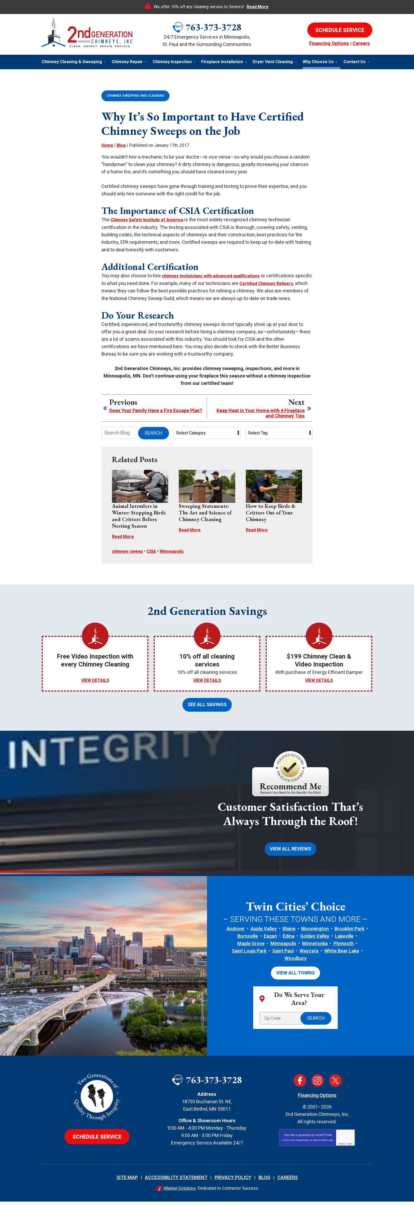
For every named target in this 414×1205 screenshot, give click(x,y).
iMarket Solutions (180, 1192)
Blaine (289, 933)
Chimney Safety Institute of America (150, 219)
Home (107, 145)
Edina (288, 940)
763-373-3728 (213, 27)
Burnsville (247, 940)
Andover (236, 933)
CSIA (154, 557)
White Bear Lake (341, 955)
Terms (350, 1147)
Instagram (317, 1084)
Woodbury (295, 962)
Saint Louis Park (249, 955)
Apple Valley (264, 933)
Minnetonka (315, 947)
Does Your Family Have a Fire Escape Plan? (155, 417)
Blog (121, 145)
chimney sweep (128, 557)
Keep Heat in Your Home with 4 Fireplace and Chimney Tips (261, 420)
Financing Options (329, 43)
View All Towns (295, 976)
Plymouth (343, 947)
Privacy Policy (302, 1143)
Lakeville (344, 940)
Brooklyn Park (349, 933)
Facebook (300, 1084)
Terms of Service (320, 1143)
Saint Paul (283, 955)
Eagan (270, 940)
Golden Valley (314, 940)
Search (153, 439)
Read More (258, 7)
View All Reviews (290, 853)
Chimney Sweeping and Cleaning (135, 95)
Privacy (341, 1147)
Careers (361, 43)
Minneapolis (176, 557)
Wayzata (308, 955)
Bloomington (315, 933)
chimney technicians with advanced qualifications (216, 275)
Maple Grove (251, 947)
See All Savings (207, 710)
